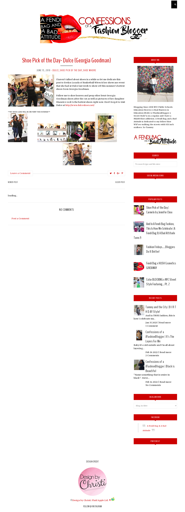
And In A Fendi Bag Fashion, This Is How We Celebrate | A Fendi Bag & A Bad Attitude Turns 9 (154, 231)
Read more (165, 322)
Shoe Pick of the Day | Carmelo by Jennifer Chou (159, 209)
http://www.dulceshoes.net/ (80, 105)
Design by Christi (81, 500)
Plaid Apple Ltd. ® (101, 500)
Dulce (56, 70)
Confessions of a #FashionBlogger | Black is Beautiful (160, 366)
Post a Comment (20, 218)
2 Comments (152, 355)
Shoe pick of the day (71, 70)
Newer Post (13, 182)
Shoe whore (89, 70)
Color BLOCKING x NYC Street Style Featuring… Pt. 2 (161, 281)
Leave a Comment (20, 173)
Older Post (120, 182)
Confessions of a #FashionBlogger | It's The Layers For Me (160, 336)
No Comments (153, 385)
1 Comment (152, 326)
